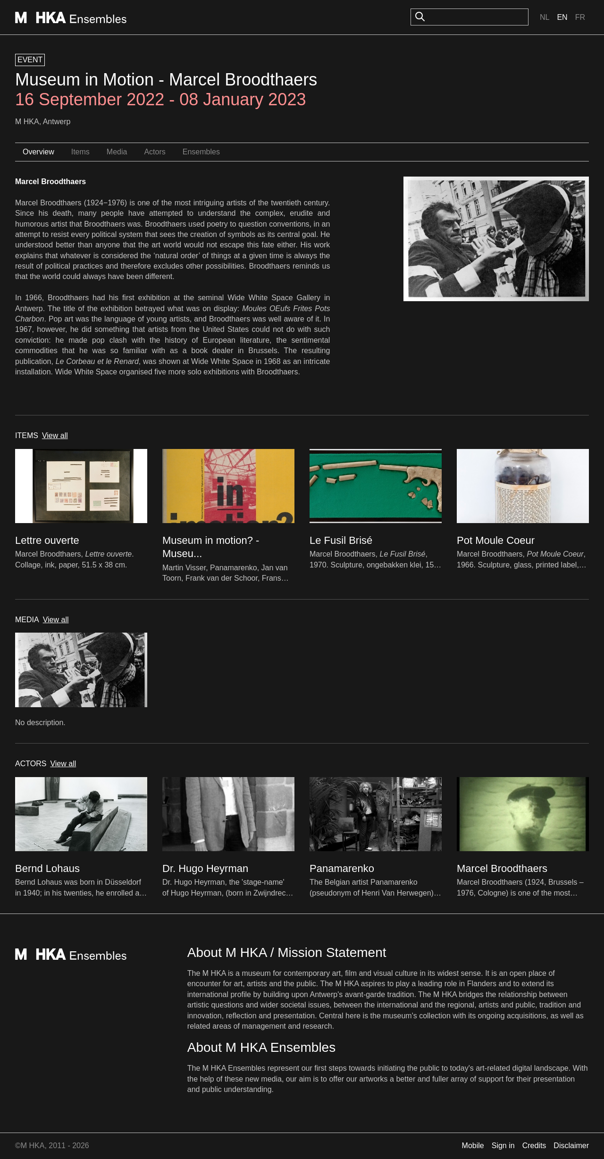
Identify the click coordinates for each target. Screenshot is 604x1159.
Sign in (503, 1146)
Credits (534, 1146)
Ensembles (201, 152)
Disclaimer (571, 1146)
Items (80, 152)
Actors (154, 152)
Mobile (473, 1146)
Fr (580, 17)
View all (55, 435)
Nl (544, 17)
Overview (38, 152)
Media (117, 152)
